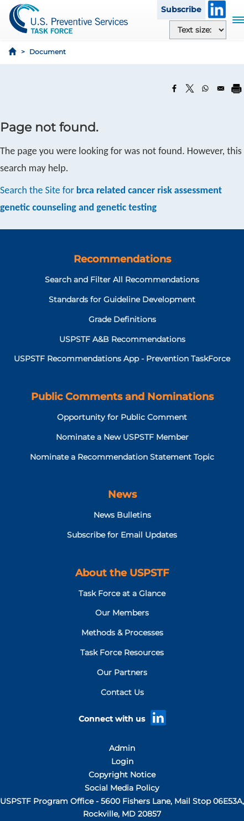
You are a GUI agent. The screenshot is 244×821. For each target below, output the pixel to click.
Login (122, 761)
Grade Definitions (122, 319)
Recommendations (122, 259)
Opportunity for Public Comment (122, 417)
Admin (122, 748)
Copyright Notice (122, 775)
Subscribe (181, 9)
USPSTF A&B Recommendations (122, 339)
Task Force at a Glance (122, 593)
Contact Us (122, 692)
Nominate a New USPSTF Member (122, 437)
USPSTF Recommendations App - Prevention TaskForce (122, 359)
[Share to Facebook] (174, 88)
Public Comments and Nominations (122, 397)
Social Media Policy (122, 788)
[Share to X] (189, 88)
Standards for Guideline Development (122, 299)
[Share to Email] (220, 88)
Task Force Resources (122, 652)
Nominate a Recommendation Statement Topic (122, 457)
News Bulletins (122, 515)
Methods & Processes (122, 633)
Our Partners (122, 672)
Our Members (122, 613)
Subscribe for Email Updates (122, 535)
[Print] (236, 88)
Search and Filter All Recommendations (122, 280)
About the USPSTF (122, 573)
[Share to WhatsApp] (205, 88)
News (122, 494)
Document (47, 52)
